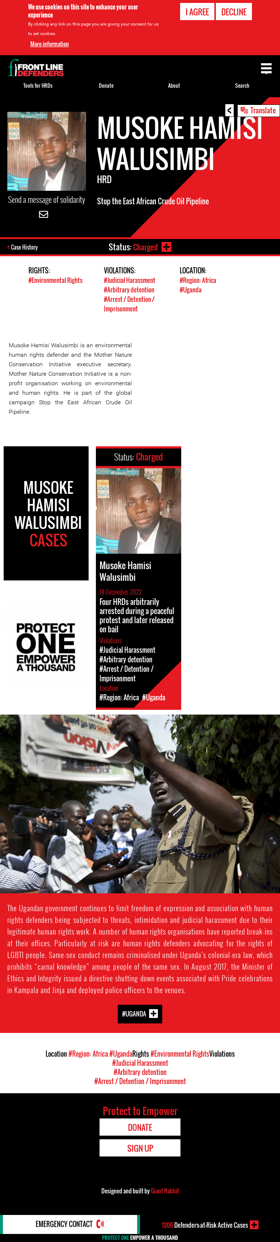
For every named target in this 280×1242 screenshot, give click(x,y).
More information (49, 43)
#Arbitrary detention (129, 289)
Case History (25, 247)
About (174, 85)
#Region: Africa (198, 280)
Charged (145, 247)
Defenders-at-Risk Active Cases (205, 1225)
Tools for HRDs (37, 85)
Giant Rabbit (165, 1189)
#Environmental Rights (55, 280)
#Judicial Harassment (129, 280)
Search (242, 85)
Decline (233, 12)
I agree (197, 12)
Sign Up (140, 1147)
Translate (263, 110)
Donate (106, 85)
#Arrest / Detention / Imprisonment (129, 303)
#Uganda (191, 289)
